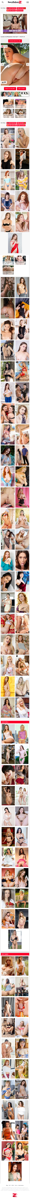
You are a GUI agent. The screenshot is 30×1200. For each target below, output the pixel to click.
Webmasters (21, 1185)
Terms (16, 1185)
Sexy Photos (11, 8)
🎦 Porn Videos (11, 10)
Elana (5, 46)
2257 (10, 1185)
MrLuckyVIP (20, 10)
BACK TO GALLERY (10, 88)
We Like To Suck (21, 125)
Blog (7, 1185)
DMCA (13, 1185)
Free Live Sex (21, 8)
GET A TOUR (21, 88)
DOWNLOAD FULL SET (15, 41)
